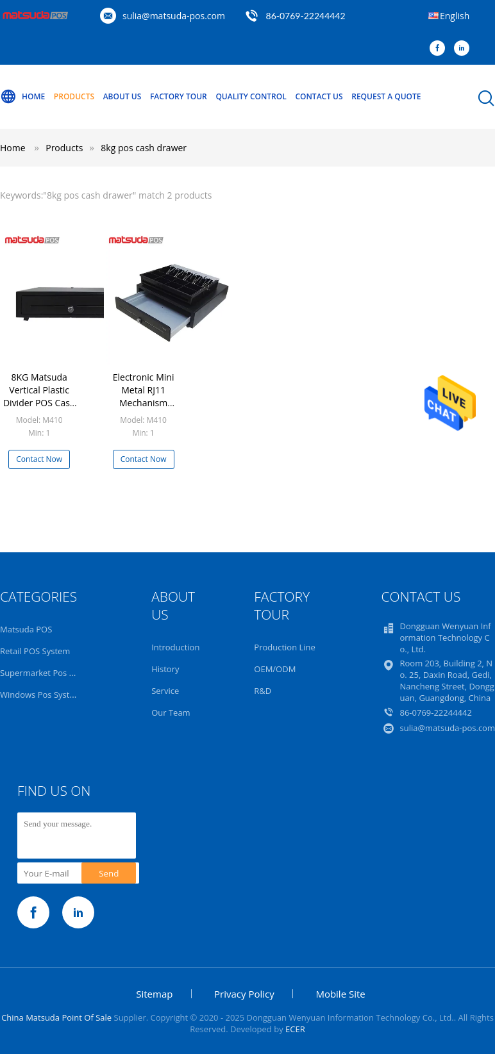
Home (22, 97)
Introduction (175, 647)
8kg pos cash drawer (144, 148)
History (165, 669)
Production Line (284, 647)
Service (165, 690)
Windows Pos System (41, 694)
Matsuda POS (26, 629)
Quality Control (250, 96)
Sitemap (154, 993)
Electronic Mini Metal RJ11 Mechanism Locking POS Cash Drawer (143, 402)
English (454, 16)
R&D (262, 690)
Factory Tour (178, 96)
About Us (122, 96)
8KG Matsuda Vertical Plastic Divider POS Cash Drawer (39, 396)
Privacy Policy (244, 993)
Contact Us (318, 96)
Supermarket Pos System (48, 673)
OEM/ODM (275, 669)
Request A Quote (386, 96)
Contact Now (39, 459)
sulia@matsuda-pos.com (173, 16)
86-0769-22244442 (306, 15)
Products (74, 96)
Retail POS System (35, 651)
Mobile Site (340, 993)
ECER (295, 1029)
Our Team (170, 712)
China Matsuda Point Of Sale (56, 1017)
